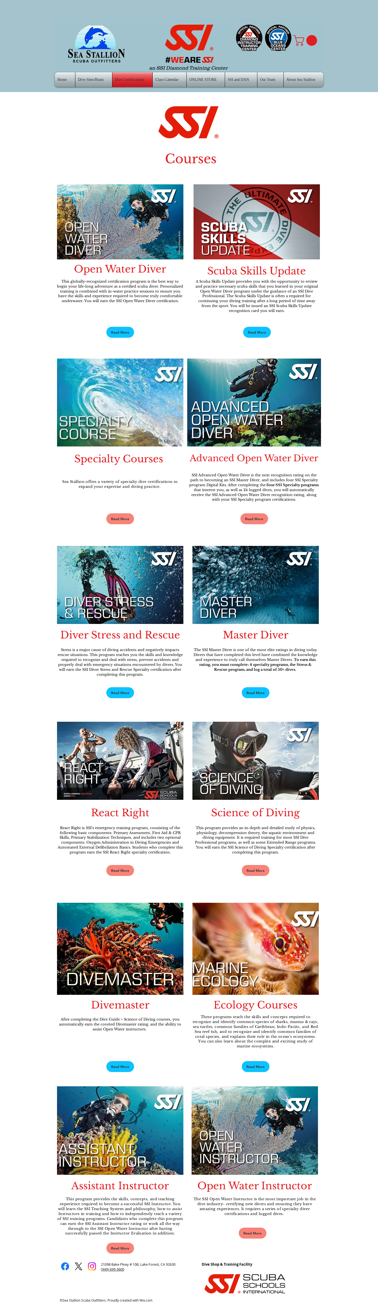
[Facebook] (65, 1266)
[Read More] (120, 332)
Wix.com (146, 1300)
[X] (78, 1266)
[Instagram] (92, 1266)
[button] (306, 40)
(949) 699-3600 (112, 1269)
